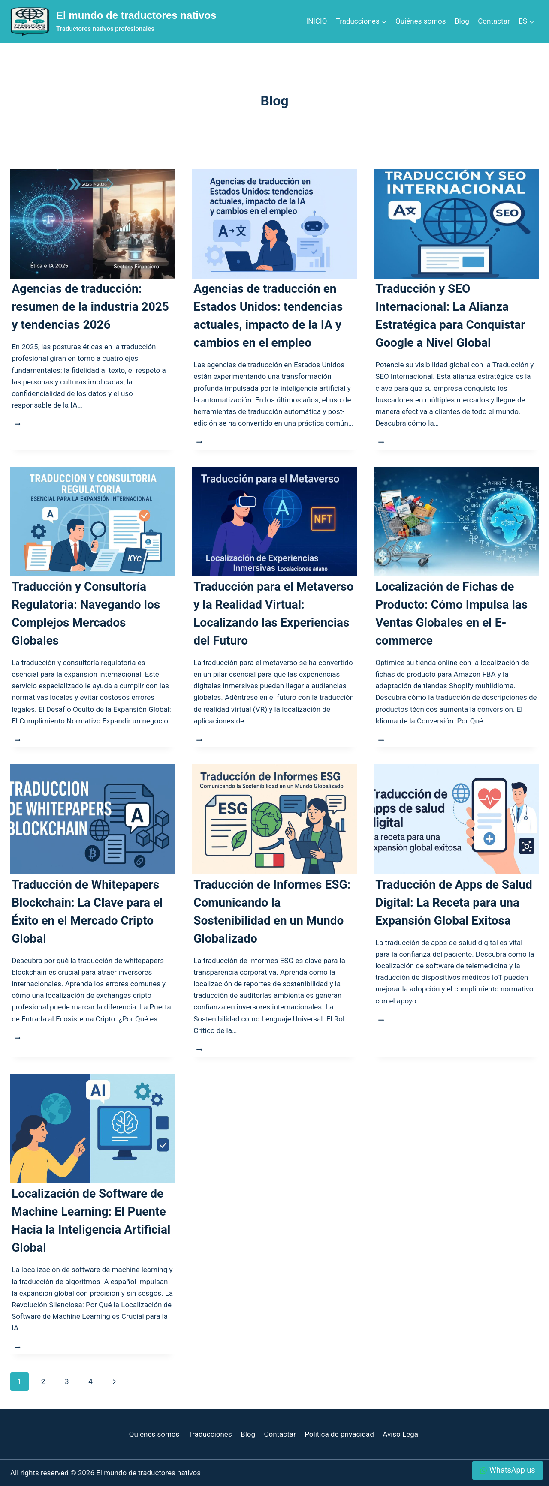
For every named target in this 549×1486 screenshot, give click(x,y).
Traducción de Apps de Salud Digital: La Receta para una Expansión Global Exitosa (453, 902)
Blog (462, 21)
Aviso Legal (401, 1434)
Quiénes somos (420, 21)
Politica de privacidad (339, 1434)
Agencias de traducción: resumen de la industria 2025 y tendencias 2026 (90, 307)
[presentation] (92, 224)
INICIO (316, 21)
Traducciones (210, 1434)
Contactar (494, 21)
